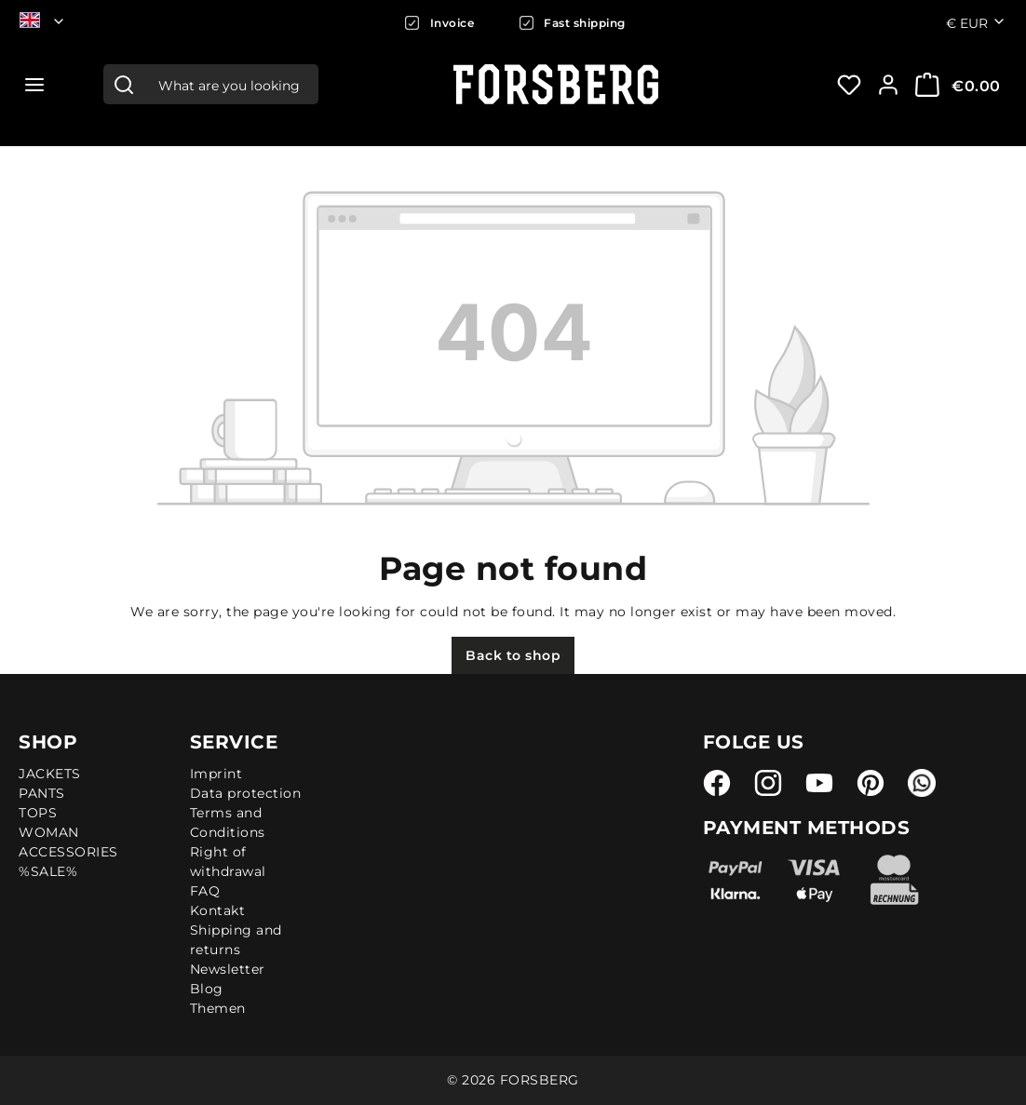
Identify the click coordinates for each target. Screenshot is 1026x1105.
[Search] (123, 84)
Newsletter (227, 969)
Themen (218, 1008)
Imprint (216, 773)
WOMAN (49, 832)
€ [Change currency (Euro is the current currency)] (976, 22)
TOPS (38, 812)
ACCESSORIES (68, 851)
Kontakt (218, 910)
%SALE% (48, 871)
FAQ (205, 891)
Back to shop (513, 655)
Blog (206, 988)
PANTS (42, 793)
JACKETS (50, 773)
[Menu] (34, 84)
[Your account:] (888, 84)
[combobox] (230, 84)
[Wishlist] (849, 84)
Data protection (246, 793)
